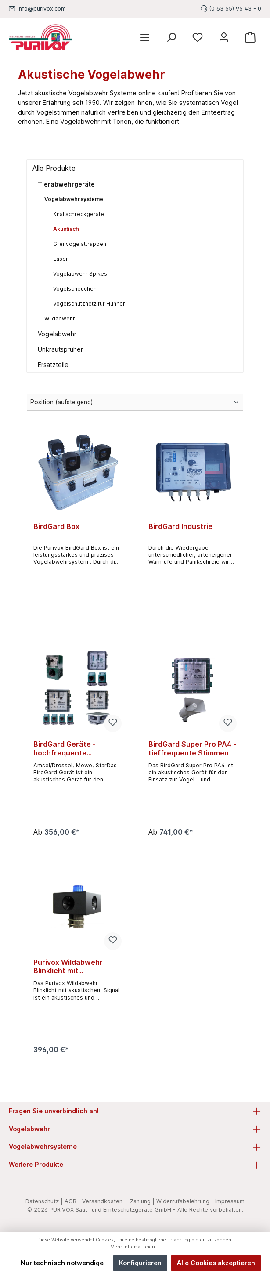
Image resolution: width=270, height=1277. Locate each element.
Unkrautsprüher (60, 349)
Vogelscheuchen (75, 288)
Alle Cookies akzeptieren (216, 1262)
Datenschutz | (44, 1201)
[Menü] (145, 38)
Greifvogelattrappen (79, 244)
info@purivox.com (42, 8)
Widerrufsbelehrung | (184, 1201)
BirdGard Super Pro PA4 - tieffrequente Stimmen (192, 748)
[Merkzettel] (198, 38)
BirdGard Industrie (180, 526)
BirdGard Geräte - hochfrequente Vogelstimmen (64, 749)
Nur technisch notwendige (62, 1262)
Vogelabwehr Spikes (80, 273)
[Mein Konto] (224, 38)
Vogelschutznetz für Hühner (89, 303)
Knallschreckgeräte (78, 214)
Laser (60, 258)
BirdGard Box (56, 526)
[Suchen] (171, 38)
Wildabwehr (59, 318)
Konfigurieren (140, 1262)
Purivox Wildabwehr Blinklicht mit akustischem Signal (68, 967)
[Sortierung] (135, 402)
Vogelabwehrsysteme (73, 199)
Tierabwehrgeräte (66, 184)
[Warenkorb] (250, 38)
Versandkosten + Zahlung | (118, 1201)
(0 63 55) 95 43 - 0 (235, 8)
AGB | (72, 1201)
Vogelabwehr (57, 334)
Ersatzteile (53, 364)
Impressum (230, 1201)
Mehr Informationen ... (135, 1247)
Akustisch (66, 229)
